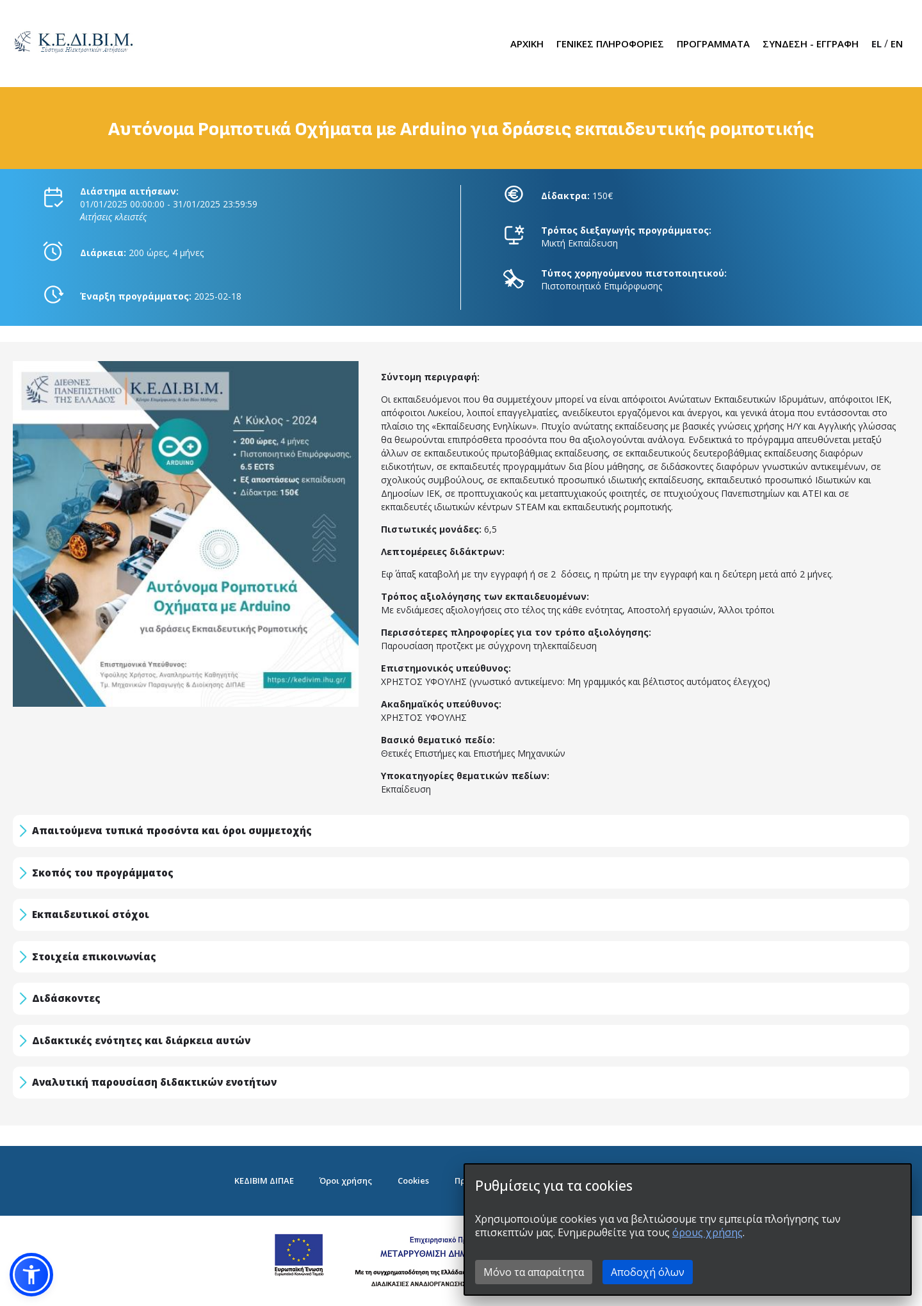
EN (897, 43)
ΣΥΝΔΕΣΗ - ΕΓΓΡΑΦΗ (811, 43)
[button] (31, 1274)
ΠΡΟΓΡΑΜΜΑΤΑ (713, 43)
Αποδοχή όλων (647, 1272)
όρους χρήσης (707, 1232)
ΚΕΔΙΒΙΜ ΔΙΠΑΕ (264, 1180)
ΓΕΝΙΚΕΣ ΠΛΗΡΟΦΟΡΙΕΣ (610, 43)
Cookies (413, 1180)
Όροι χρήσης (345, 1180)
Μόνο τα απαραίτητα (533, 1272)
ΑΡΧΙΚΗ (527, 43)
